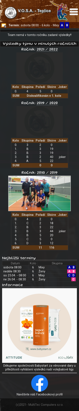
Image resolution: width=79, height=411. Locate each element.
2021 (23, 405)
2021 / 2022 (47, 49)
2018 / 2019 (47, 173)
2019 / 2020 (47, 103)
